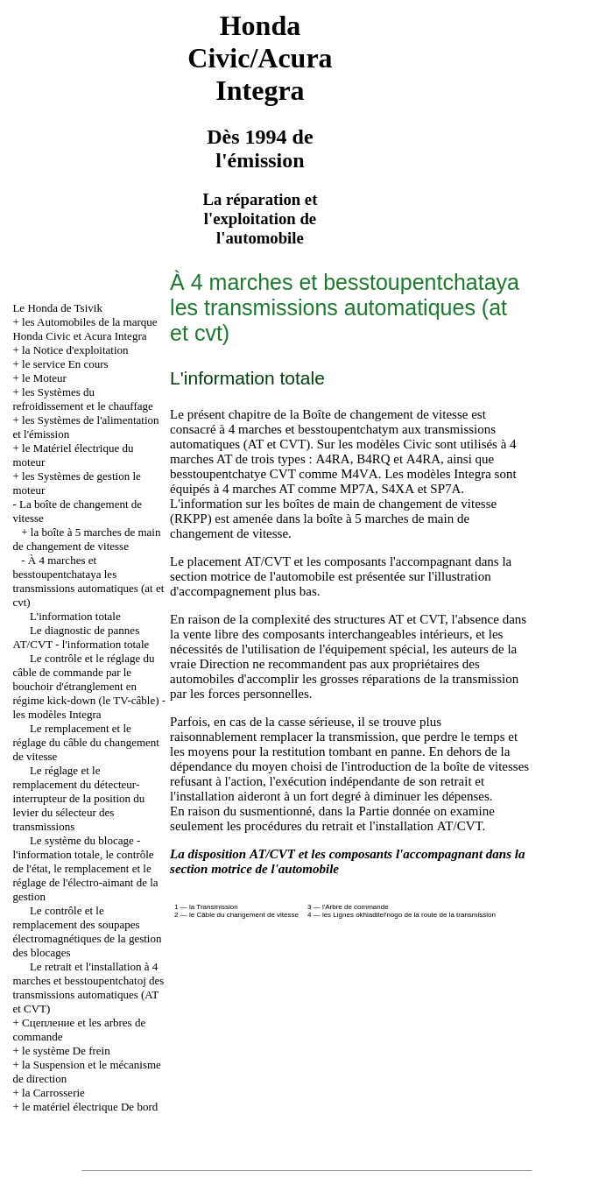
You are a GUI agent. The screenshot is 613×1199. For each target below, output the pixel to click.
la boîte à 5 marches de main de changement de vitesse (86, 539)
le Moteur (44, 377)
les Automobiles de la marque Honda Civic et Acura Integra (84, 328)
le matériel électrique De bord (90, 1106)
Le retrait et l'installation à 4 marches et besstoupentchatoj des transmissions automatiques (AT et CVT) (88, 987)
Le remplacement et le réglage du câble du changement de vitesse (85, 742)
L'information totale (75, 616)
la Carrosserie (53, 1092)
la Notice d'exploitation (75, 349)
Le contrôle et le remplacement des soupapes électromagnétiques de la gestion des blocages (86, 931)
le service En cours (65, 363)
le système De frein (66, 1050)
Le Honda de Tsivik (57, 307)
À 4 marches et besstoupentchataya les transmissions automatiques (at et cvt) (88, 581)
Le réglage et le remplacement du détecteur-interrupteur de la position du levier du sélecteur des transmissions (78, 798)
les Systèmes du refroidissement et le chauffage (82, 399)
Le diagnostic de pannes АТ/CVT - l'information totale (80, 637)
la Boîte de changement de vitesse (379, 414)
